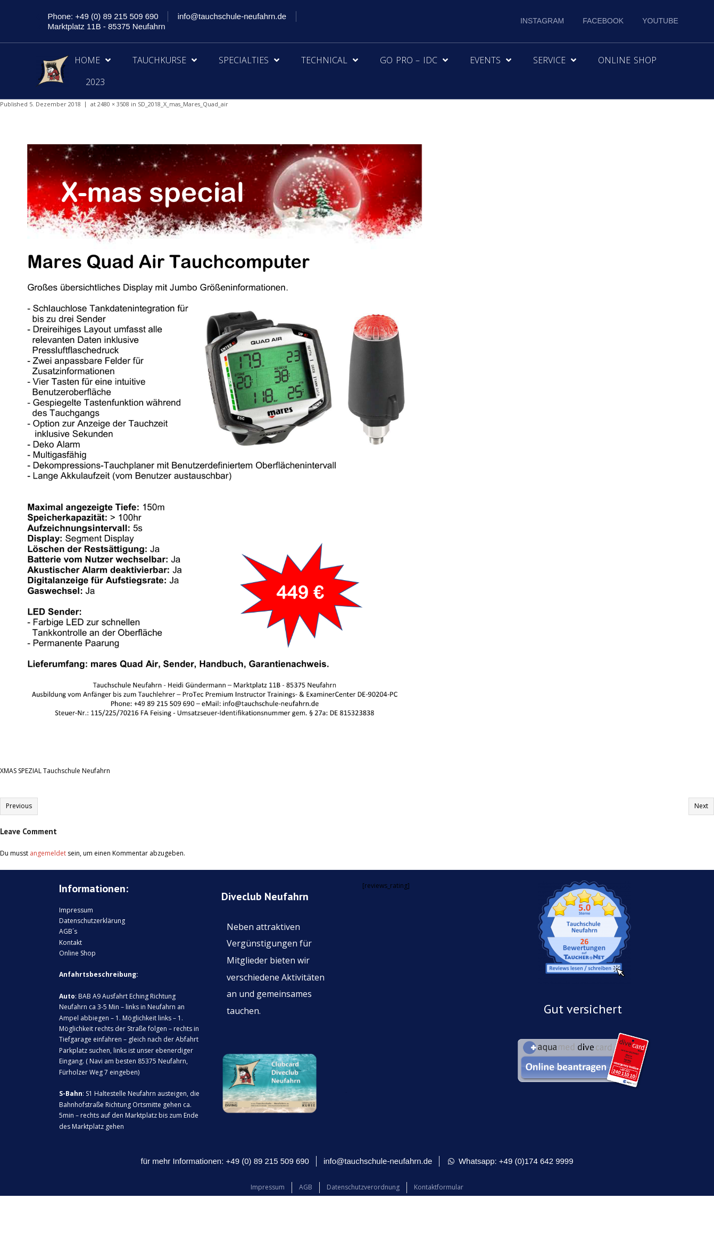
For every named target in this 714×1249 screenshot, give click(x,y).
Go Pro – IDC (414, 60)
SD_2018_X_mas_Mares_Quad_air (183, 104)
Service (554, 60)
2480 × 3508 (113, 104)
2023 (95, 82)
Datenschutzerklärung (92, 920)
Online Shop (627, 60)
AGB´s (68, 931)
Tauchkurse (164, 60)
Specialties (249, 60)
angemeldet (48, 853)
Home (92, 60)
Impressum (76, 910)
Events (490, 60)
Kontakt (70, 942)
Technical (329, 60)
